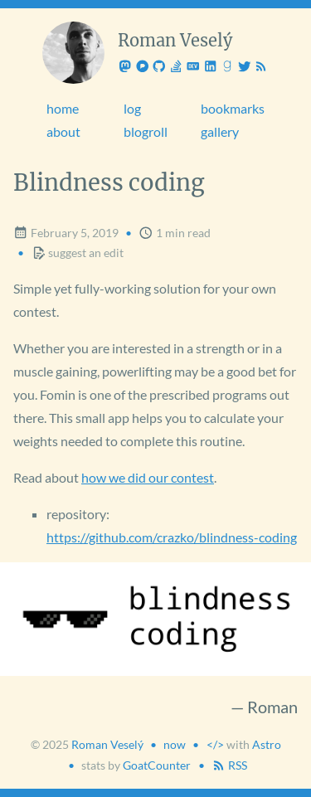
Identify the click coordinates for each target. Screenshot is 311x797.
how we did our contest (147, 477)
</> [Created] (215, 744)
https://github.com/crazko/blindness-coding (171, 537)
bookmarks (233, 108)
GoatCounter (157, 765)
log (132, 108)
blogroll (146, 131)
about (63, 131)
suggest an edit (78, 252)
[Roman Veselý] (73, 53)
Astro (266, 744)
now (174, 744)
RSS (229, 765)
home (62, 108)
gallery (220, 131)
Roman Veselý (107, 744)
